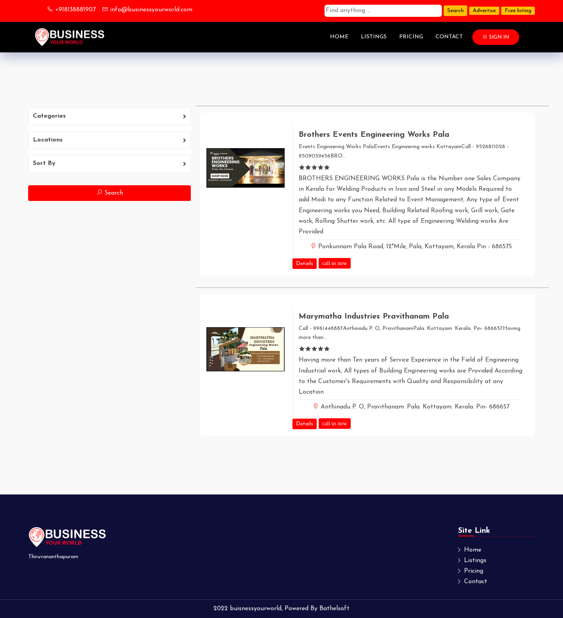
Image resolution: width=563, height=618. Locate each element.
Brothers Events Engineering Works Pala (374, 135)
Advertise (484, 11)
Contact (449, 37)
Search (455, 11)
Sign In (495, 37)
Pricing (411, 37)
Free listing (518, 11)
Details (304, 264)
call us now (334, 263)
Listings (374, 37)
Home (339, 37)
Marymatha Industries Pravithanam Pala (374, 317)
